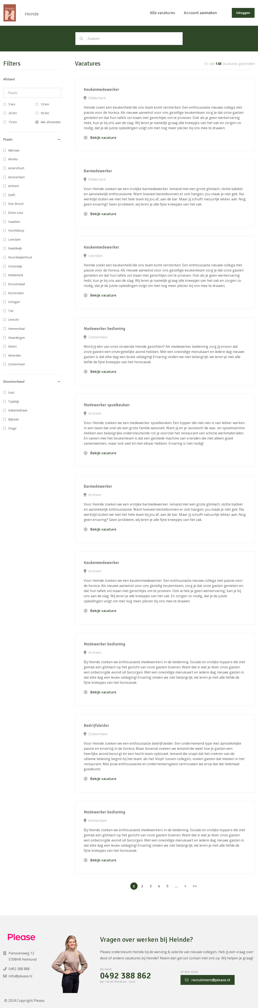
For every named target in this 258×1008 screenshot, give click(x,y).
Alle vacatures (162, 12)
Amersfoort (16, 168)
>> (195, 886)
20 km (12, 113)
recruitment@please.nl (207, 980)
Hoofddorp (16, 230)
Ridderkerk (15, 275)
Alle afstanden (51, 122)
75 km (12, 122)
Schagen (14, 302)
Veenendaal (16, 329)
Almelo (13, 159)
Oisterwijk (15, 266)
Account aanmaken (200, 12)
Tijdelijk (13, 401)
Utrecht (13, 320)
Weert (12, 346)
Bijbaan (13, 419)
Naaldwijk (15, 248)
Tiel (10, 311)
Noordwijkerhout (20, 257)
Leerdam (14, 239)
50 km (45, 113)
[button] (32, 140)
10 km (45, 104)
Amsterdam (16, 177)
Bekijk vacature (100, 137)
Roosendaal (16, 284)
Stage (12, 428)
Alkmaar (14, 150)
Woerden (14, 355)
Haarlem (14, 222)
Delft (11, 195)
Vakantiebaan (17, 410)
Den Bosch (16, 204)
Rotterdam (16, 293)
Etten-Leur (15, 213)
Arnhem (13, 186)
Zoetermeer (16, 364)
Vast (11, 392)
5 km (11, 104)
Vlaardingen (16, 338)
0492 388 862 (125, 976)
